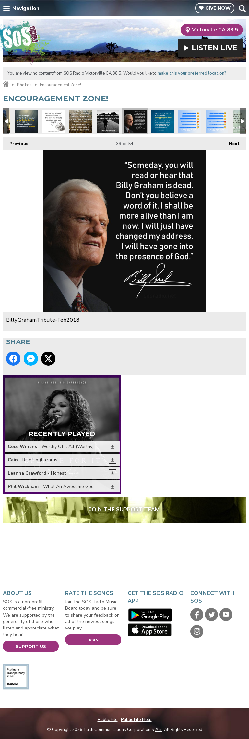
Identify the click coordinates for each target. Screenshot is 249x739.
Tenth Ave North (26, 121)
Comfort (162, 121)
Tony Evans (53, 121)
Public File (108, 719)
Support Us (31, 646)
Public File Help (136, 719)
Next (231, 142)
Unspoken (80, 121)
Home (6, 84)
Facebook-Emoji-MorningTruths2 (189, 121)
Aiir (158, 730)
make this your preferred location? (192, 73)
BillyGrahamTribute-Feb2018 (135, 121)
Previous (15, 142)
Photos (24, 85)
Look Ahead (108, 121)
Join (93, 639)
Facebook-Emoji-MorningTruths (217, 121)
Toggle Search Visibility (242, 8)
